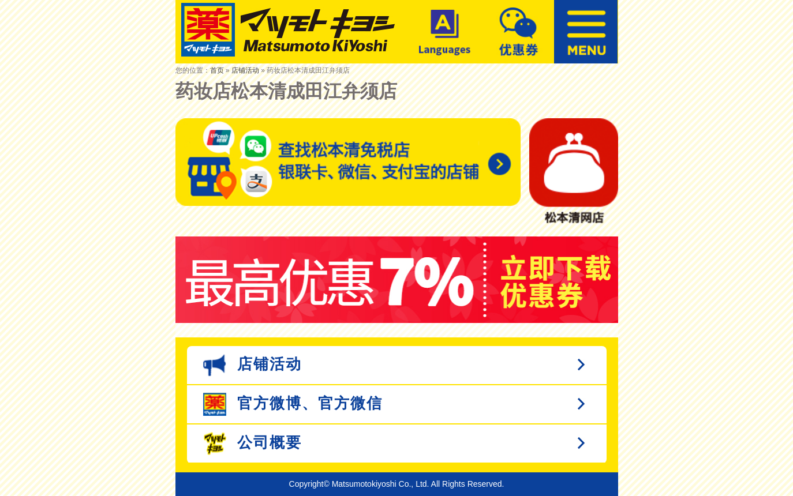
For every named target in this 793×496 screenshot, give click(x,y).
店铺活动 (245, 70)
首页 (217, 70)
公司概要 (252, 443)
